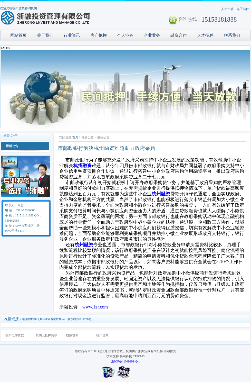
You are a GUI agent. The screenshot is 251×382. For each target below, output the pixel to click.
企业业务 (152, 35)
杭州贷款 (102, 335)
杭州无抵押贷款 (46, 335)
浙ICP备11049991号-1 (125, 361)
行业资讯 (72, 35)
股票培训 (72, 335)
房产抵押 (98, 35)
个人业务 (125, 35)
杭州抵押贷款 (14, 335)
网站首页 (18, 35)
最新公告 (12, 146)
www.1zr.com (95, 307)
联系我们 (232, 35)
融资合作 (178, 35)
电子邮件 (243, 9)
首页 (75, 137)
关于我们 (45, 35)
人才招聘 (227, 9)
